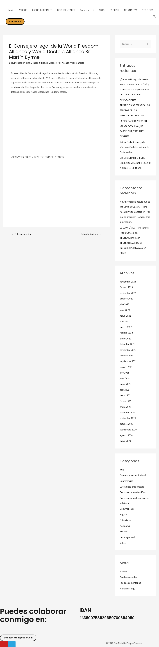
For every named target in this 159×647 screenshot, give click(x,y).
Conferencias (127, 480)
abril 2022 (125, 323)
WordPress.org (127, 586)
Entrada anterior (22, 234)
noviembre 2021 (128, 351)
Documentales (127, 507)
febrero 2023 (126, 289)
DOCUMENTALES (66, 10)
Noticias (124, 530)
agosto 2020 (126, 435)
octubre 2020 (127, 424)
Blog (122, 469)
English (124, 513)
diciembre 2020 (128, 412)
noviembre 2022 (128, 295)
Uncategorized (127, 535)
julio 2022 (125, 306)
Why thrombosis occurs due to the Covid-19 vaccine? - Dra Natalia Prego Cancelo (134, 210)
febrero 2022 (126, 334)
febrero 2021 (126, 401)
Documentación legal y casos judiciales (29, 62)
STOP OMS (147, 10)
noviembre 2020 (128, 418)
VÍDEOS (23, 10)
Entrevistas (126, 519)
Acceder (124, 570)
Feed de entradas (129, 575)
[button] (18, 636)
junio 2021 (125, 379)
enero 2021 (125, 407)
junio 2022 (125, 312)
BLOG (101, 10)
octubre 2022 (127, 300)
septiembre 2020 (129, 429)
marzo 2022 (126, 328)
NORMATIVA (130, 10)
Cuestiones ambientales (132, 486)
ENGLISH (114, 10)
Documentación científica (133, 491)
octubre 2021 (127, 356)
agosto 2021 (126, 368)
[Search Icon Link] (154, 16)
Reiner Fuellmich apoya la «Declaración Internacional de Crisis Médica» (134, 151)
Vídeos (54, 62)
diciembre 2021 (128, 345)
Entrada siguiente (90, 234)
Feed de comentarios (131, 581)
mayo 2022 (125, 317)
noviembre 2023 (128, 284)
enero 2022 (125, 340)
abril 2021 (125, 390)
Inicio (11, 10)
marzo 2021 (126, 396)
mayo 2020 (125, 440)
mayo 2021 (125, 384)
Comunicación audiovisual (133, 474)
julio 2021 (125, 373)
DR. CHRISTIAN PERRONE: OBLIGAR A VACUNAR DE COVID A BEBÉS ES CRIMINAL (135, 166)
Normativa (125, 524)
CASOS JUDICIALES (42, 10)
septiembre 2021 (129, 362)
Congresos (85, 10)
